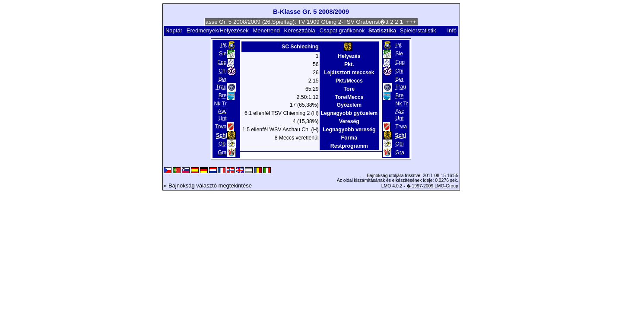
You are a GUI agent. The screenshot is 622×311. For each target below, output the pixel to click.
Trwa (221, 127)
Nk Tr (220, 104)
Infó (452, 30)
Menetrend (266, 30)
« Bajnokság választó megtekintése (208, 185)
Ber (223, 79)
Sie (223, 54)
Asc (222, 111)
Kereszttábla (299, 30)
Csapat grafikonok (342, 30)
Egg (222, 62)
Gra (222, 152)
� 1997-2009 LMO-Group (432, 186)
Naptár (173, 30)
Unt (223, 118)
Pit (223, 45)
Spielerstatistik (419, 30)
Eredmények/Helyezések (218, 30)
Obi (223, 144)
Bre (223, 95)
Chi (222, 71)
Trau (221, 87)
